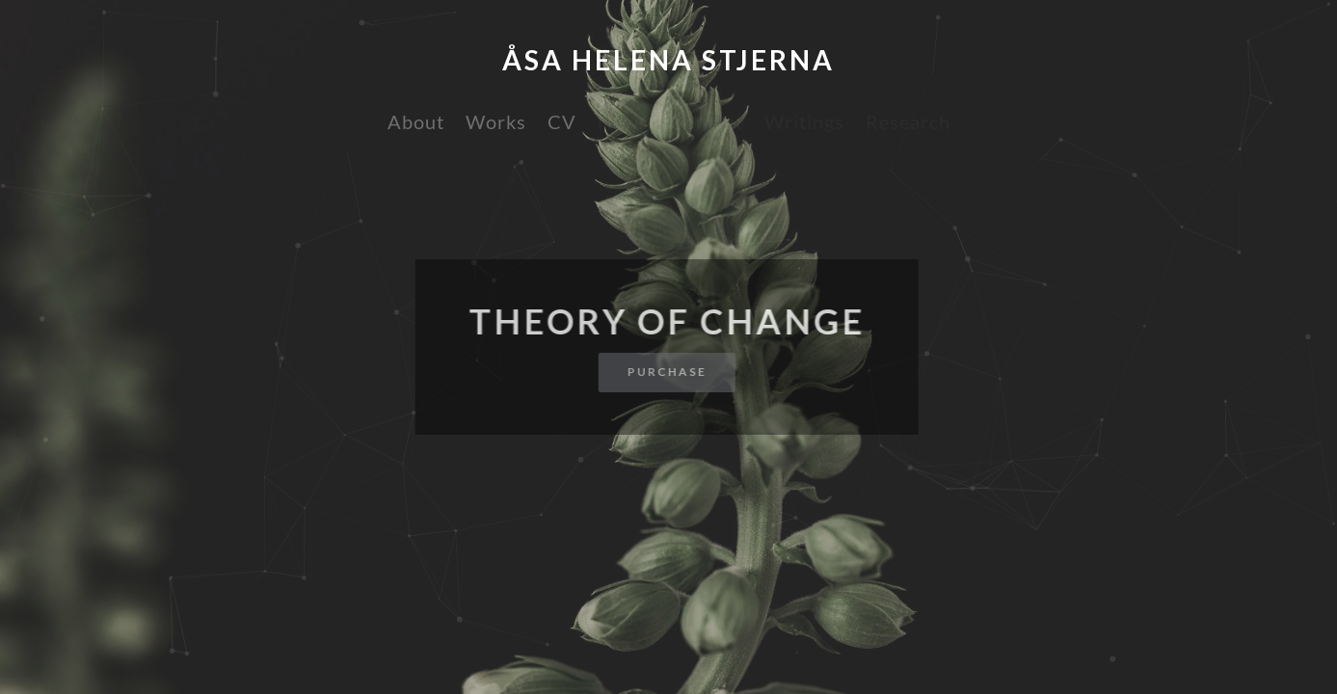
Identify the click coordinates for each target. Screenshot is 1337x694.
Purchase (664, 371)
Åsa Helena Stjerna (668, 59)
